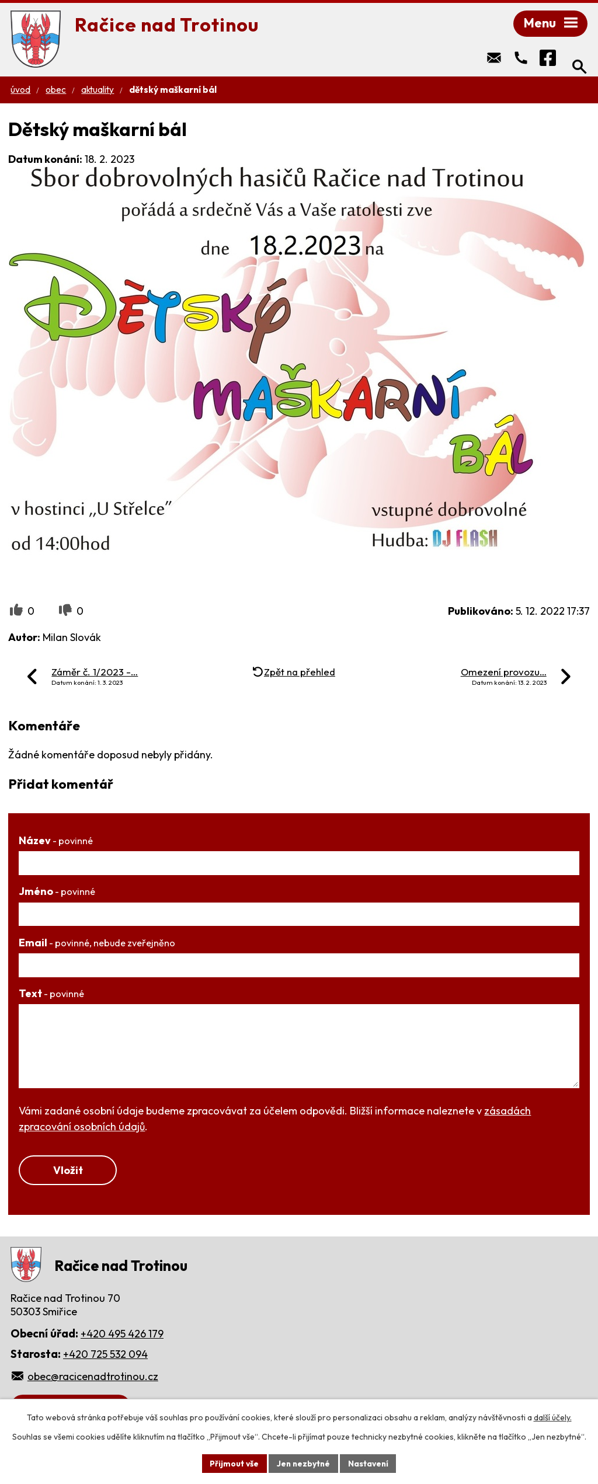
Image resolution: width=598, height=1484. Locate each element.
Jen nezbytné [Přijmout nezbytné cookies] (303, 1463)
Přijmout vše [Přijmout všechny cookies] (233, 1463)
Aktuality (97, 90)
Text (51, 994)
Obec (56, 90)
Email (97, 943)
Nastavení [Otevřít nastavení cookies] (369, 1463)
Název (56, 841)
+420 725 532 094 (105, 1356)
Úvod (20, 90)
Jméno (57, 892)
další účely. (553, 1417)
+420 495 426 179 (122, 1335)
